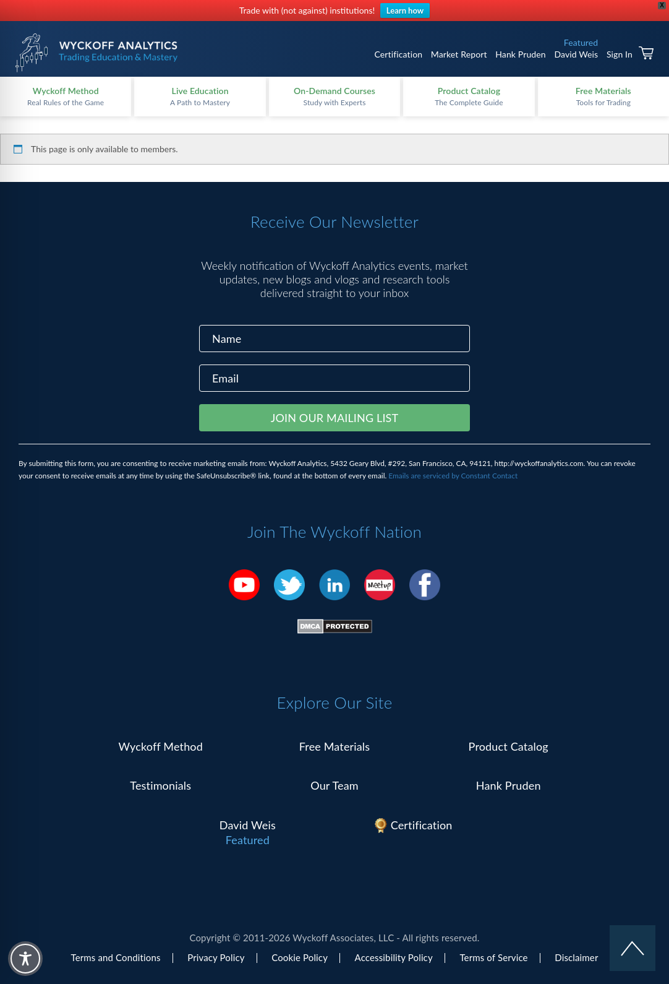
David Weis (576, 54)
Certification (398, 54)
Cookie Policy (299, 957)
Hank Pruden (520, 54)
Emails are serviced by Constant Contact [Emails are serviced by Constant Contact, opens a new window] (453, 475)
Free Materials (334, 746)
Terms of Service (493, 957)
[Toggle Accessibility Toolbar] (25, 959)
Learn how (405, 10)
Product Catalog (508, 746)
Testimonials (160, 785)
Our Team (334, 785)
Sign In (620, 54)
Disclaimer (576, 957)
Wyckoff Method (161, 746)
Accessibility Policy (394, 957)
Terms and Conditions (116, 957)
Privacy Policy (215, 957)
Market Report (459, 54)
